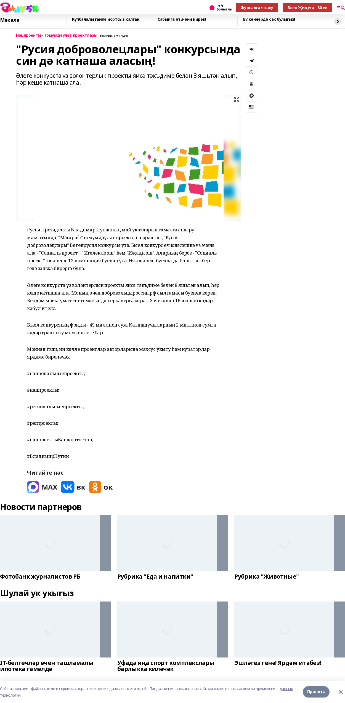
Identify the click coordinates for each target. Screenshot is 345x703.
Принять (316, 691)
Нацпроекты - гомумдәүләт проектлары (56, 35)
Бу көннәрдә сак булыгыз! (269, 19)
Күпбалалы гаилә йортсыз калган (105, 19)
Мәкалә (9, 20)
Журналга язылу (257, 7)
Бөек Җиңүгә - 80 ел (307, 7)
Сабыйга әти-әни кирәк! (182, 19)
